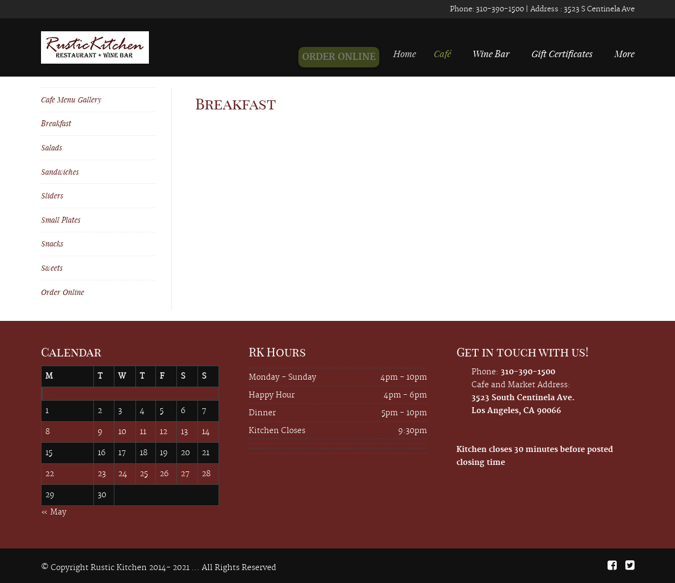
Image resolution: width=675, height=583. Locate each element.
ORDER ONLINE (344, 57)
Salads (51, 147)
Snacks (52, 243)
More (625, 53)
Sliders (52, 195)
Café (445, 53)
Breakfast (56, 123)
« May (53, 512)
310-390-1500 (499, 9)
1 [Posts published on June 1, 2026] (47, 411)
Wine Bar (491, 53)
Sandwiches (60, 172)
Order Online (62, 292)
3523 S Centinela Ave (598, 9)
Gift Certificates (561, 53)
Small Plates (60, 220)
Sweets (52, 268)
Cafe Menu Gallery (71, 99)
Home (410, 53)
